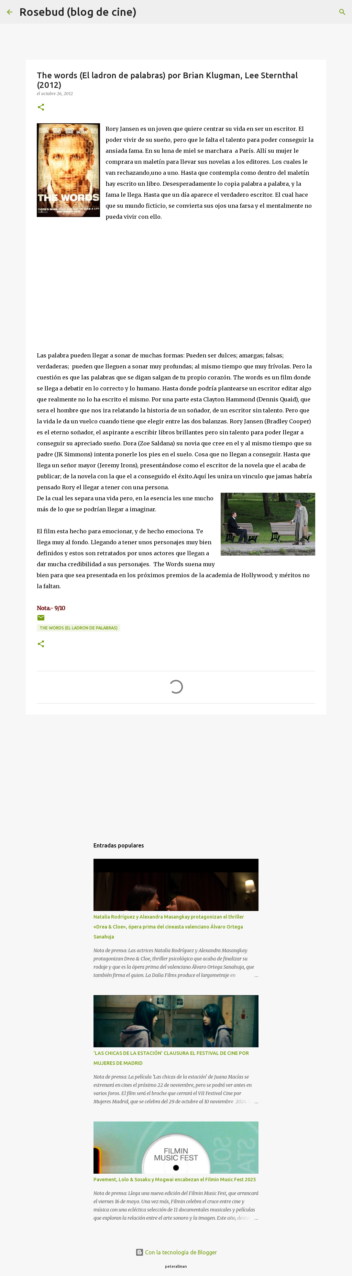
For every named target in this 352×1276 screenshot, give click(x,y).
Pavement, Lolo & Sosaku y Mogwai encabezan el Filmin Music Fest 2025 (175, 1179)
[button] (41, 107)
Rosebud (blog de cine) (77, 11)
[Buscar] (146, 12)
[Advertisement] (176, 773)
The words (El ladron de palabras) (79, 628)
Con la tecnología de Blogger (176, 1252)
